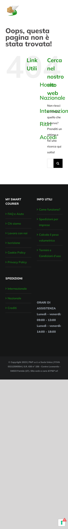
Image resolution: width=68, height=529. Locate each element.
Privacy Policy (17, 262)
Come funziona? (49, 209)
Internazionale (17, 288)
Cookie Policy (17, 252)
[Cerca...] (50, 163)
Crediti (12, 308)
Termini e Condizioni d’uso (50, 253)
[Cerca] (58, 163)
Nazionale (14, 298)
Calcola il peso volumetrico (49, 237)
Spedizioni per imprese (48, 222)
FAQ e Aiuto (16, 214)
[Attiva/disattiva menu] (60, 8)
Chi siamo (14, 223)
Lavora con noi (17, 233)
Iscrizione (14, 243)
